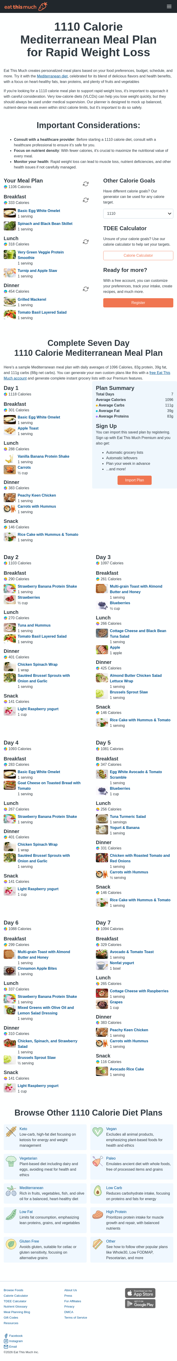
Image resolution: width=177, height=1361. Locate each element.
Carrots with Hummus (37, 506)
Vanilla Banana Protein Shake (43, 456)
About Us (70, 1290)
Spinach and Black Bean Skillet (45, 224)
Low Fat (26, 1212)
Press (68, 1295)
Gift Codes (11, 1317)
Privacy (69, 1306)
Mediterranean (31, 1188)
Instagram (13, 1341)
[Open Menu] (169, 6)
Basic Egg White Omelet (39, 211)
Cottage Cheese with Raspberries (139, 991)
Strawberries (29, 597)
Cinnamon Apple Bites (37, 968)
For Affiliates (72, 1301)
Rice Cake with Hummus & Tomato (48, 534)
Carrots (24, 467)
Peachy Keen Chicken (37, 495)
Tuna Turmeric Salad (128, 817)
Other (110, 1241)
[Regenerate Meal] (85, 200)
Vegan (111, 1129)
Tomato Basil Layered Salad (42, 312)
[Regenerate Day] (85, 184)
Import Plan (134, 480)
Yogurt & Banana (125, 828)
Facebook (13, 1336)
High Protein (116, 1212)
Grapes (116, 1002)
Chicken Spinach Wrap (38, 664)
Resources (11, 1323)
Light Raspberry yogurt (38, 709)
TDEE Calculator (15, 1301)
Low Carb (114, 1188)
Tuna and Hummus (34, 625)
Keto (23, 1129)
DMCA (68, 1312)
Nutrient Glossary (15, 1306)
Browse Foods (13, 1290)
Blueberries (120, 603)
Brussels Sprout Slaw (129, 692)
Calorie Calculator (138, 255)
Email (10, 1346)
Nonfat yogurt (122, 963)
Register (138, 303)
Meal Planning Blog (17, 1312)
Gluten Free (29, 1241)
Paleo (111, 1158)
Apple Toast (28, 428)
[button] (138, 213)
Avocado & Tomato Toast (132, 952)
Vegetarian (28, 1158)
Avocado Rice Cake (127, 1069)
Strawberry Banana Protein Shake (47, 586)
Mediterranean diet (52, 76)
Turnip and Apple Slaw (37, 271)
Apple (115, 647)
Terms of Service (75, 1317)
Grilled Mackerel (32, 299)
